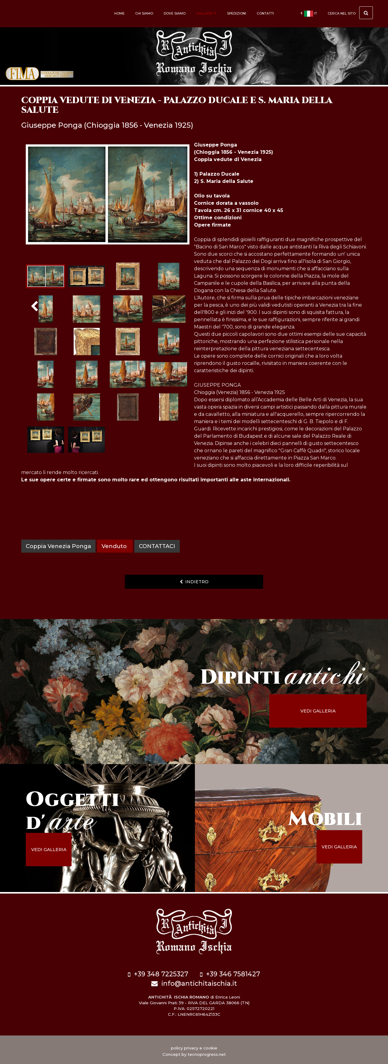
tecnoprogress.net (207, 1051)
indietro (194, 581)
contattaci (158, 546)
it (308, 14)
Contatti (265, 13)
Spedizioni (236, 13)
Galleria (206, 13)
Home (119, 13)
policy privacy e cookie (194, 1045)
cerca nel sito (350, 12)
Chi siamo (144, 13)
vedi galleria (326, 711)
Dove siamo (175, 13)
